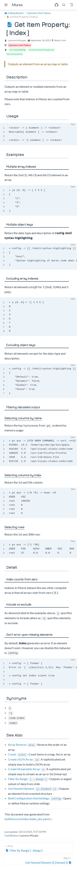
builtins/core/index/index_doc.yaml (28, 815)
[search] (63, 4)
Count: (17, 752)
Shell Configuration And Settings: (35, 795)
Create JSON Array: (23, 757)
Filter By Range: (28, 776)
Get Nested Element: (32, 785)
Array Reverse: (22, 742)
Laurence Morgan (17, 40)
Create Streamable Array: (26, 766)
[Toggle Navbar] (71, 4)
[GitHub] (57, 5)
